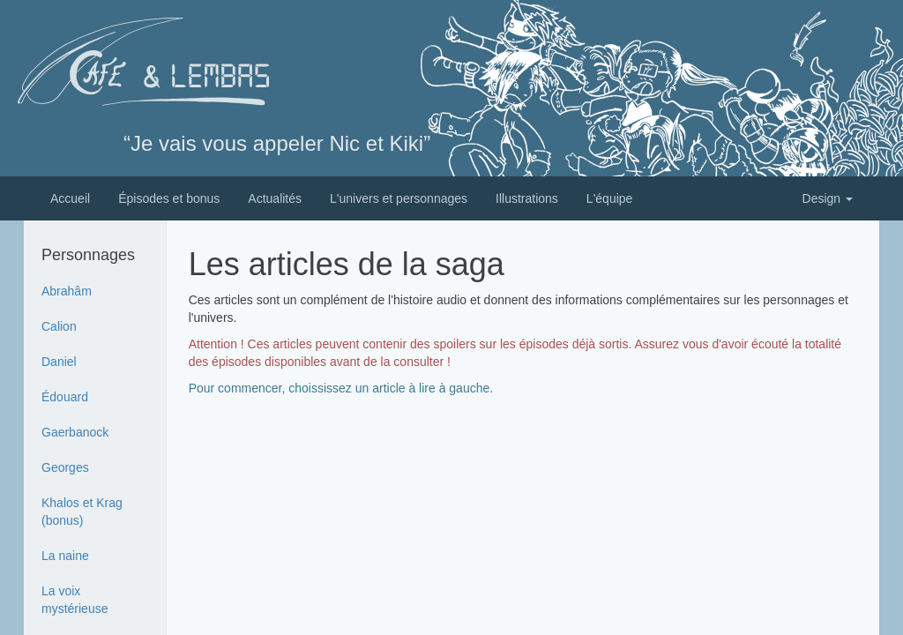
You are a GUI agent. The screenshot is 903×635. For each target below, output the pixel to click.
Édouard (64, 397)
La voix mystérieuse (74, 600)
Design (827, 198)
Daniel (59, 362)
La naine (65, 556)
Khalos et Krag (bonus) (82, 511)
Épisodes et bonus (169, 198)
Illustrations (527, 198)
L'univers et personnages (398, 198)
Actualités (275, 198)
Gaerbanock (74, 432)
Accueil (70, 198)
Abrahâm (66, 291)
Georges (65, 467)
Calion (59, 326)
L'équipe (609, 198)
